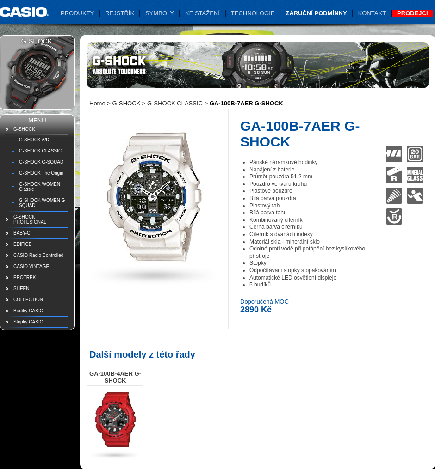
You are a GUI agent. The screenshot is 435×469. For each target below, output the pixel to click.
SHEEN (21, 288)
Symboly (159, 13)
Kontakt (372, 13)
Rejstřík (119, 13)
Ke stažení (202, 13)
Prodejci (412, 13)
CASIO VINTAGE (31, 266)
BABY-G (22, 233)
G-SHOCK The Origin (41, 173)
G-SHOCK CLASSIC (40, 150)
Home (97, 103)
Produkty (77, 13)
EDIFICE (22, 244)
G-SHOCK (24, 129)
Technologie (253, 13)
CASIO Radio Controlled (38, 255)
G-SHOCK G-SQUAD (41, 161)
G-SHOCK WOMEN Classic (39, 187)
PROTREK (24, 277)
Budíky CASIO (28, 310)
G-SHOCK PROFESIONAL (29, 219)
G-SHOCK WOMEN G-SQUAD (43, 203)
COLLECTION (28, 299)
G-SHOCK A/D (34, 139)
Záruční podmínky (316, 13)
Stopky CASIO (28, 321)
